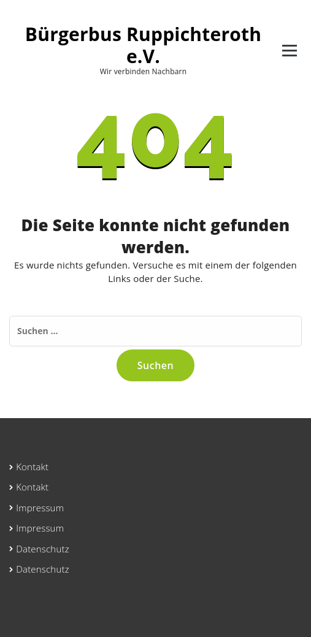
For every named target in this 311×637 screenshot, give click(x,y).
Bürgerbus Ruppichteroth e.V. (143, 45)
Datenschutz (42, 549)
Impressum (40, 508)
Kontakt (32, 466)
